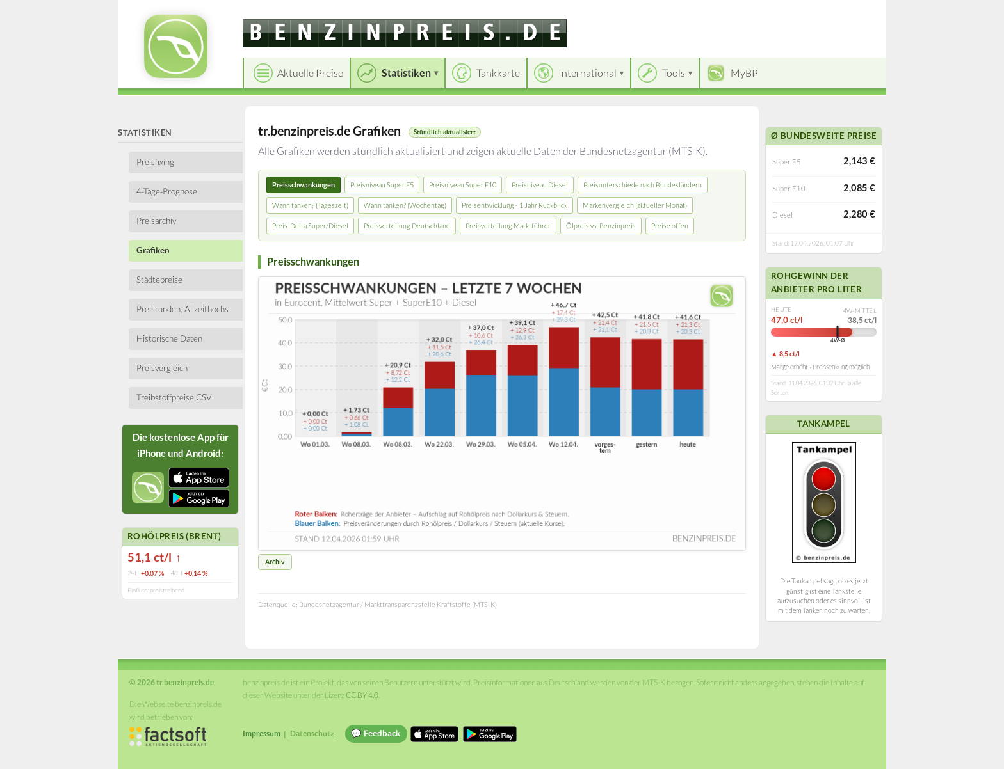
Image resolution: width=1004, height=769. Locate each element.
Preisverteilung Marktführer (508, 225)
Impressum (261, 733)
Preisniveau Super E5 (382, 184)
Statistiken (406, 73)
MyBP (744, 73)
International (587, 73)
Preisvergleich (162, 368)
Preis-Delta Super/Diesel (310, 225)
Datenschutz (312, 733)
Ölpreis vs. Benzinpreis (601, 225)
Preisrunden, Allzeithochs (182, 309)
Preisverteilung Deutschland (407, 225)
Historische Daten (169, 338)
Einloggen (855, 12)
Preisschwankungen (303, 184)
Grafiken (153, 250)
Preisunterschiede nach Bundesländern (642, 184)
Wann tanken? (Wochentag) (405, 205)
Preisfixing (155, 162)
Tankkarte (498, 73)
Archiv (275, 562)
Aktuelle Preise (310, 73)
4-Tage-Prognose (166, 191)
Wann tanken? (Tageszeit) (310, 205)
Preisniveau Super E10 (462, 184)
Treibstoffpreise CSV (174, 397)
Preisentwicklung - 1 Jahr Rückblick (514, 205)
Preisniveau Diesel (540, 184)
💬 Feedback (375, 733)
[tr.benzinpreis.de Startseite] (175, 46)
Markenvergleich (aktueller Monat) (635, 205)
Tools (673, 73)
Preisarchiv (156, 221)
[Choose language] (788, 13)
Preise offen (669, 225)
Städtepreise (159, 279)
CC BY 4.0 (362, 695)
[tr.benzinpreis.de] (405, 33)
